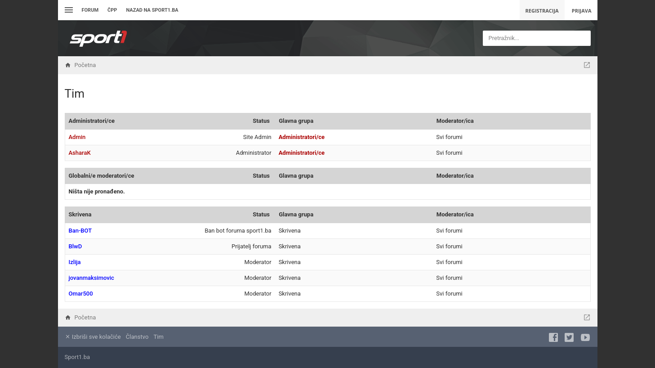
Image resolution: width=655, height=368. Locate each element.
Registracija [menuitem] (542, 10)
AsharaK (80, 152)
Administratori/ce (92, 120)
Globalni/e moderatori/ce (101, 175)
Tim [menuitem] (159, 336)
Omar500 (81, 293)
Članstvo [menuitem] (137, 336)
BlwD (75, 246)
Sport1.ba (77, 357)
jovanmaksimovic (91, 277)
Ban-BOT (80, 230)
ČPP (112, 10)
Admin (77, 137)
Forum (90, 10)
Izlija (75, 262)
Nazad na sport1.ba (152, 10)
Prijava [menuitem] (582, 10)
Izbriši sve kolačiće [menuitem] (93, 337)
